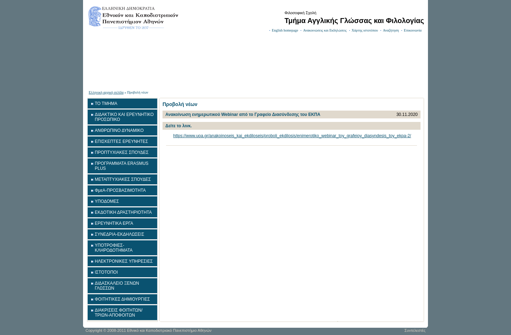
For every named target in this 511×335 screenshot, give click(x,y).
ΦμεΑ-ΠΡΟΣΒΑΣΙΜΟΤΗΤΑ (120, 190)
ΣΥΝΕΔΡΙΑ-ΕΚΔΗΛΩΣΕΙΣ (119, 234)
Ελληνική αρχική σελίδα (106, 92)
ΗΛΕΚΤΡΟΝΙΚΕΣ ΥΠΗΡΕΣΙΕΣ (124, 261)
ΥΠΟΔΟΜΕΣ (107, 201)
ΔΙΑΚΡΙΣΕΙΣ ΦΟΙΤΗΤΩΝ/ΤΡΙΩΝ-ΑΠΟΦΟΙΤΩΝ (119, 313)
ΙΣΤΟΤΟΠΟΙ (106, 272)
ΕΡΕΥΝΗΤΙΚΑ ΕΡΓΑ (114, 223)
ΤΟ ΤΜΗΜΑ (106, 103)
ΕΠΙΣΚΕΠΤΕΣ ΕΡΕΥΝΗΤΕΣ (121, 141)
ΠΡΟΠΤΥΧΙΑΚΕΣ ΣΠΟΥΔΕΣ (122, 152)
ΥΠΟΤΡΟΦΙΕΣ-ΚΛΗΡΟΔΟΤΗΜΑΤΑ (113, 248)
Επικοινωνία (413, 30)
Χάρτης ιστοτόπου (365, 30)
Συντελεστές (415, 330)
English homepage (285, 30)
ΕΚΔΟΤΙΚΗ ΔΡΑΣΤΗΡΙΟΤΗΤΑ (123, 212)
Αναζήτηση (391, 30)
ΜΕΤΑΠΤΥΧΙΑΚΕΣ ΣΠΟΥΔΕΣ (123, 179)
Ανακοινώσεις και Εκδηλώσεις (325, 30)
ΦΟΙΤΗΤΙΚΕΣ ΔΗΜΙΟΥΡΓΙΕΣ (122, 299)
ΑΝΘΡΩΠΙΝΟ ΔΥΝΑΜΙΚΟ (119, 130)
